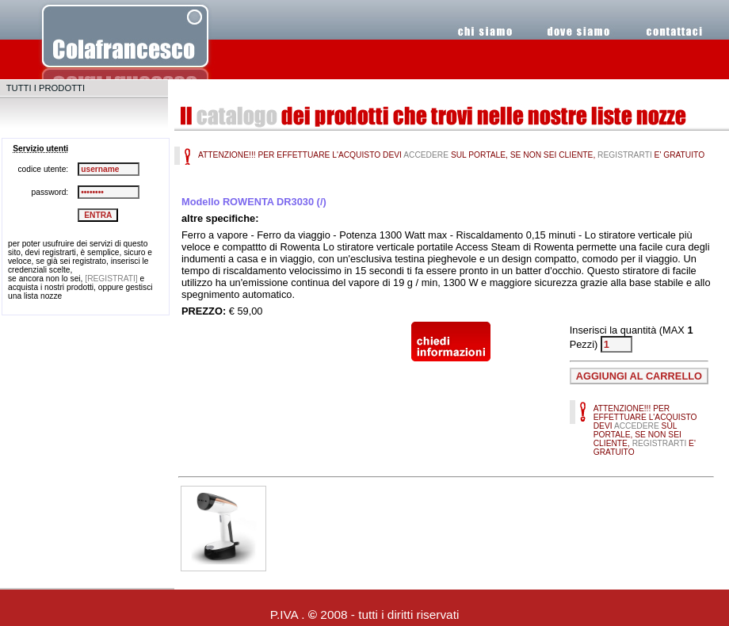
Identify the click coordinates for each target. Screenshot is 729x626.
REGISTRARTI (624, 155)
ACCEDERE (425, 155)
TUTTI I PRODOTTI (45, 88)
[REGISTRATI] (111, 278)
